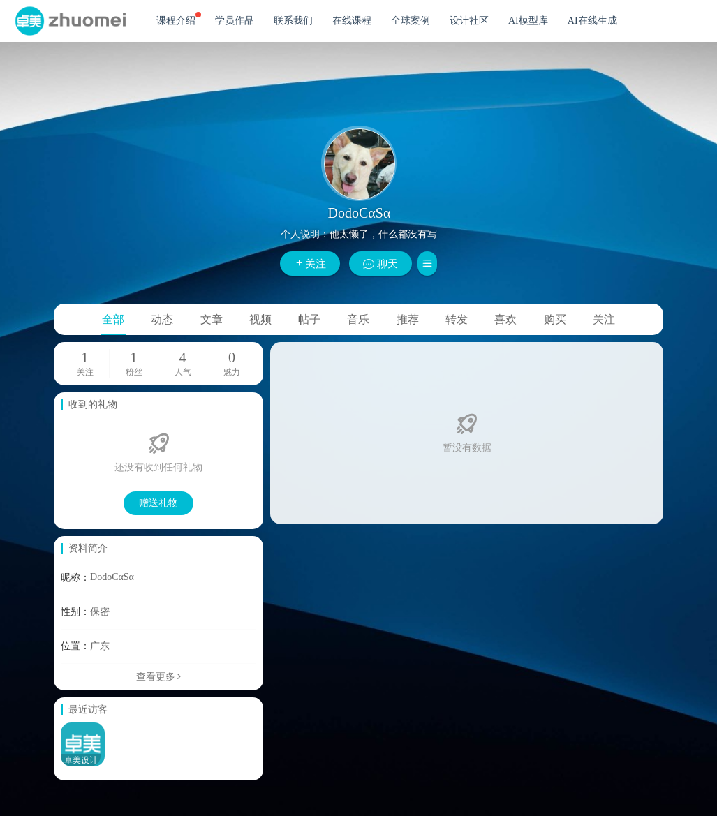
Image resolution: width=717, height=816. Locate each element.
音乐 (358, 319)
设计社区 (469, 20)
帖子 (309, 319)
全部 (113, 319)
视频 (260, 319)
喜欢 (505, 319)
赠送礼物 (158, 503)
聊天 (380, 263)
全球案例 (410, 20)
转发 (456, 319)
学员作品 (234, 20)
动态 (162, 319)
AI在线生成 (592, 20)
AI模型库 (528, 20)
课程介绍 (178, 19)
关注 (310, 263)
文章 (211, 319)
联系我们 (293, 20)
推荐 (408, 319)
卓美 (70, 20)
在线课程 (351, 20)
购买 (555, 319)
